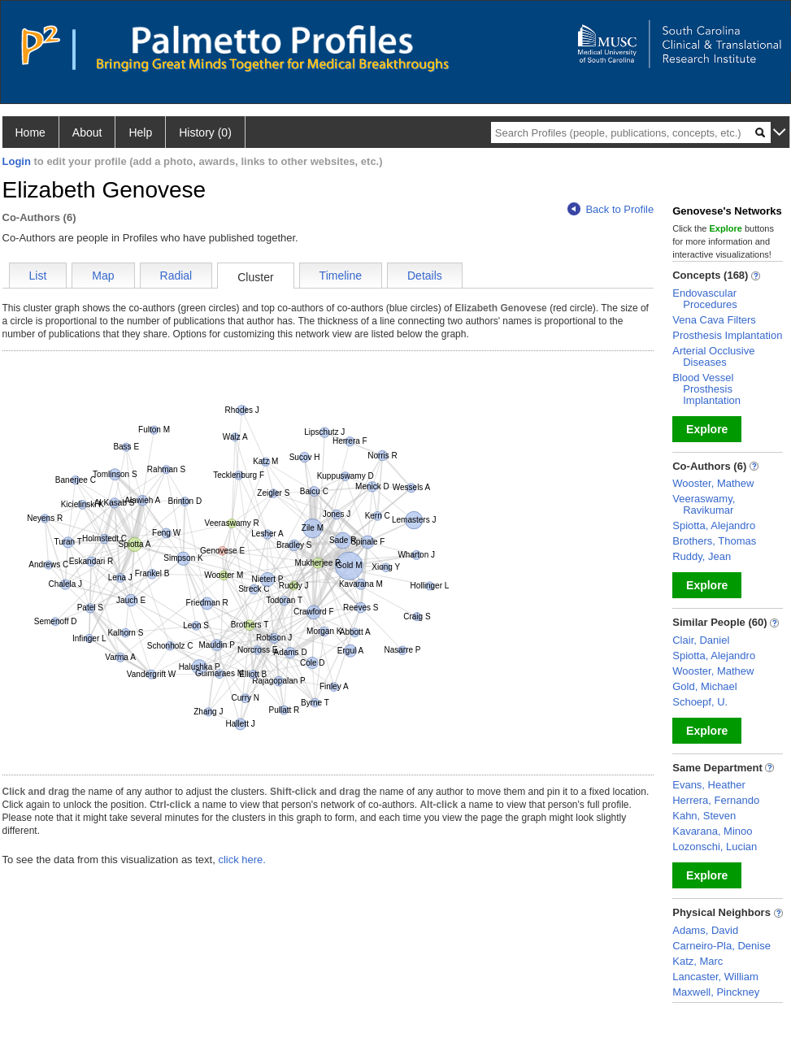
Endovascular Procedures (704, 298)
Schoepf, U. (700, 702)
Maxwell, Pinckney (715, 992)
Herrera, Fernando (715, 800)
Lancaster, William (715, 976)
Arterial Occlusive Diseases (713, 356)
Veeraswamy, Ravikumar (703, 504)
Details (424, 275)
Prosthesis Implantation (727, 335)
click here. (242, 859)
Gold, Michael (704, 686)
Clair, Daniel (700, 640)
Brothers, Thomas (714, 541)
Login (16, 161)
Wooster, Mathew (713, 483)
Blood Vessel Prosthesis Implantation (706, 388)
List (38, 275)
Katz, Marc (697, 961)
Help (140, 132)
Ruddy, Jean (701, 556)
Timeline (340, 275)
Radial (176, 275)
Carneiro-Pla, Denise (721, 946)
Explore (707, 429)
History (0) (205, 132)
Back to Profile (610, 209)
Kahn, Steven (704, 816)
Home (30, 132)
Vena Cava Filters (714, 320)
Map (103, 275)
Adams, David (705, 930)
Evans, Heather (708, 785)
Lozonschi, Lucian (714, 846)
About (87, 132)
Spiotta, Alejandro (713, 525)
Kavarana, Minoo (712, 831)
